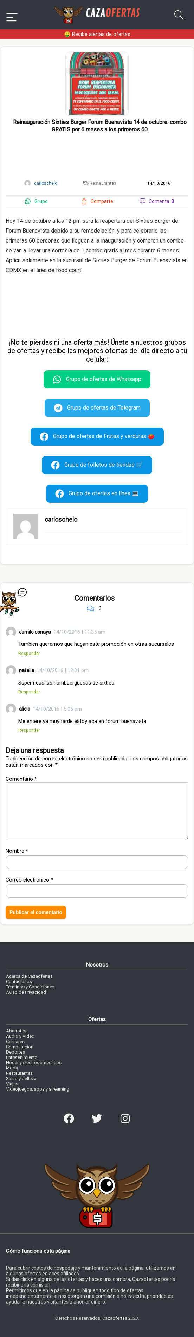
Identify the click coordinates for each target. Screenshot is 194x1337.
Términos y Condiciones (30, 986)
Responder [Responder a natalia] (29, 691)
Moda (12, 1068)
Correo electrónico (29, 880)
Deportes (15, 1052)
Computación (19, 1046)
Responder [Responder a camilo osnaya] (29, 653)
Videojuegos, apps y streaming (37, 1089)
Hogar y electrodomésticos (34, 1062)
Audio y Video (20, 1036)
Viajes (12, 1083)
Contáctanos (19, 981)
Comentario (21, 779)
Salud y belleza (21, 1078)
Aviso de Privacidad (26, 992)
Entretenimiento (22, 1057)
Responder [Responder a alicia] (29, 730)
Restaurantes (103, 183)
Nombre (17, 851)
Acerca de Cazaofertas (29, 976)
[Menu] (12, 14)
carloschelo (61, 519)
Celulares (15, 1041)
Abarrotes (16, 1031)
